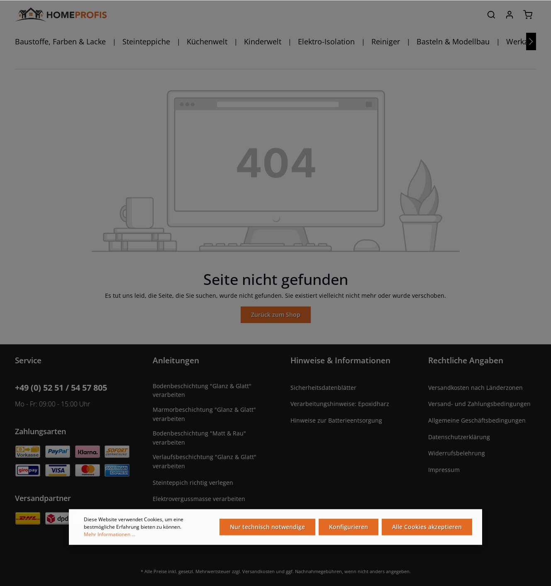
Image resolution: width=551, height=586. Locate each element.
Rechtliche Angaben (465, 360)
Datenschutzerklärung (459, 437)
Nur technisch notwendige (267, 528)
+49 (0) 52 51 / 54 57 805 (61, 387)
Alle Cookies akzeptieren (427, 528)
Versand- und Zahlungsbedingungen (479, 404)
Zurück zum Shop (275, 315)
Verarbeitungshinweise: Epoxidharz (339, 404)
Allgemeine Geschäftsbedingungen (477, 420)
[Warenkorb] (527, 14)
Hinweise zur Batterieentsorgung (336, 420)
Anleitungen (176, 360)
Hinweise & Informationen (340, 360)
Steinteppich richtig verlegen (193, 482)
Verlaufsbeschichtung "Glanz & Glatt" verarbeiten (204, 461)
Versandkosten (258, 571)
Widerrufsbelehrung (456, 453)
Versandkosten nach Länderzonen (475, 387)
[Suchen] (491, 14)
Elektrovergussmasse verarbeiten (199, 499)
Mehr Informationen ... (109, 535)
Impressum (444, 470)
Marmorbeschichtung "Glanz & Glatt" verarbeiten (204, 414)
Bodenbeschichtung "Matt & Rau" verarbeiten (199, 437)
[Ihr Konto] (509, 14)
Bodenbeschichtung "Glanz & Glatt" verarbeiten (202, 390)
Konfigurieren (348, 528)
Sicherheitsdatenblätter (323, 387)
